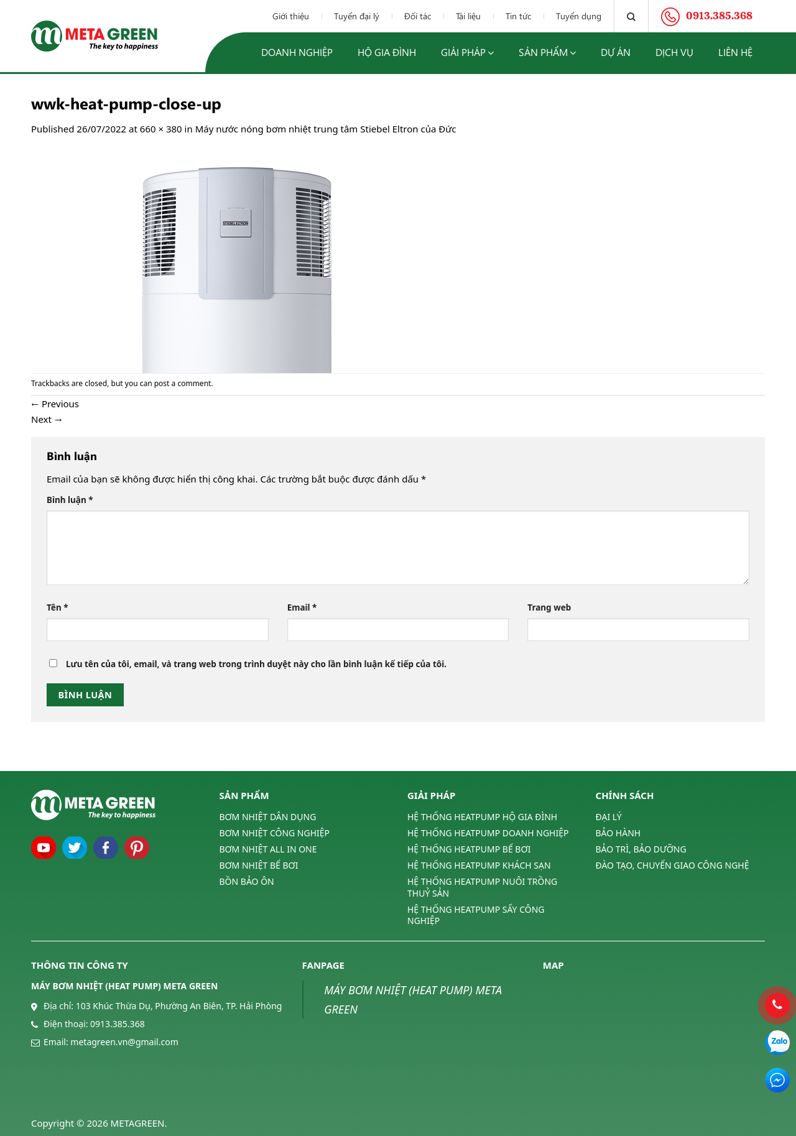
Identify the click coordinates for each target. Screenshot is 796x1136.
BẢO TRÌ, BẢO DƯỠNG (641, 849)
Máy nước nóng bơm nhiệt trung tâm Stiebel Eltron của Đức (325, 128)
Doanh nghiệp (297, 51)
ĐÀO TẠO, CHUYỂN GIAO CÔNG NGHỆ (672, 865)
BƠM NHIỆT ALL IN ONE (268, 849)
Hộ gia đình (387, 51)
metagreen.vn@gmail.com (124, 1042)
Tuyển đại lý (356, 16)
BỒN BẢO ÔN (247, 881)
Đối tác (417, 16)
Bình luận (70, 500)
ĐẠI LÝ (609, 817)
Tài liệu (468, 16)
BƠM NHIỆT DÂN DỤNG (268, 817)
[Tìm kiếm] (631, 16)
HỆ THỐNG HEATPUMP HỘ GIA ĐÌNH (482, 817)
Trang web (549, 607)
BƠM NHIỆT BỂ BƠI (259, 865)
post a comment (182, 383)
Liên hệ (735, 51)
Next (46, 419)
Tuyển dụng (578, 16)
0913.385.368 (117, 1024)
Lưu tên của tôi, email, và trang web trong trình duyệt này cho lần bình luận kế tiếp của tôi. (256, 664)
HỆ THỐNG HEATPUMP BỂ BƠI (468, 849)
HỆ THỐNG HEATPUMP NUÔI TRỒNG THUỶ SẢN (482, 886)
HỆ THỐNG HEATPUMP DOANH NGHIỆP (487, 833)
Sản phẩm (547, 52)
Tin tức (518, 16)
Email (302, 607)
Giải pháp (467, 52)
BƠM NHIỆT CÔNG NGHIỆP (275, 833)
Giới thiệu (290, 16)
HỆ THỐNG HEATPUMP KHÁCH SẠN (479, 865)
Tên (57, 607)
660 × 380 (161, 128)
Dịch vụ (674, 51)
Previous (55, 403)
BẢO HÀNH (618, 833)
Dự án (616, 51)
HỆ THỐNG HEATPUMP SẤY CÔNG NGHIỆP (475, 914)
